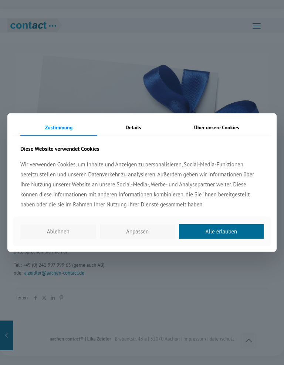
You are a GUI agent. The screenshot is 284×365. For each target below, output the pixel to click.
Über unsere (216, 127)
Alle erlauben (221, 231)
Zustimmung (59, 127)
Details (133, 127)
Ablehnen (58, 231)
